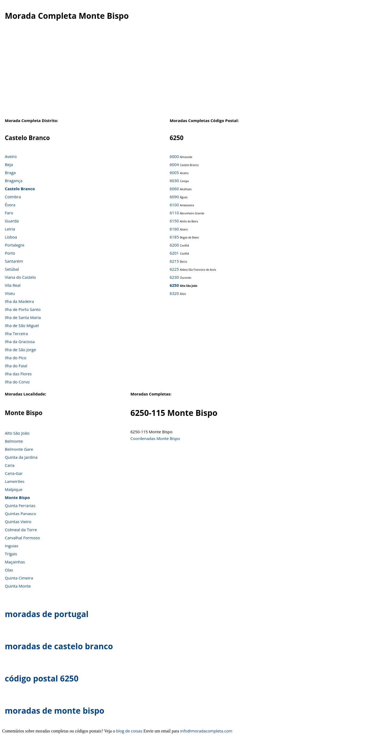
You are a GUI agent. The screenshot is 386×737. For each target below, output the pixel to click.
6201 (174, 253)
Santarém (14, 261)
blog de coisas (129, 731)
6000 (174, 156)
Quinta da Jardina (21, 457)
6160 (174, 229)
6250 (174, 285)
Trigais (11, 553)
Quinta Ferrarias (20, 505)
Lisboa (11, 237)
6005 (174, 172)
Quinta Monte (18, 586)
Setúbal (12, 269)
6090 (174, 196)
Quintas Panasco (20, 513)
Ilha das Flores (18, 373)
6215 (174, 261)
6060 (174, 188)
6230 (174, 277)
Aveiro (11, 156)
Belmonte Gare (19, 449)
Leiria (10, 229)
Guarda (12, 220)
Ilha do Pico (16, 357)
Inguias (11, 545)
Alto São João (17, 433)
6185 (174, 237)
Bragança (13, 180)
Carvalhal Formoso (22, 537)
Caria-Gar (14, 473)
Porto (10, 253)
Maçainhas (15, 561)
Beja (9, 164)
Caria (9, 465)
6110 (174, 212)
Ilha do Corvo (17, 381)
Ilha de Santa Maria (23, 317)
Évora (10, 204)
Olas (9, 570)
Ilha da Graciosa (20, 341)
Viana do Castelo (20, 277)
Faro (9, 212)
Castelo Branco (20, 188)
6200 (174, 245)
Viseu (10, 293)
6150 (174, 220)
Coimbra (13, 196)
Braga (10, 172)
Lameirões (14, 481)
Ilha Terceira (16, 333)
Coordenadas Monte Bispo (155, 438)
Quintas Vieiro (18, 521)
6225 (174, 269)
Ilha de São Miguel (22, 325)
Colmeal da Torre (21, 529)
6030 (174, 180)
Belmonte (14, 441)
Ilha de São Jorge (20, 349)
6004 (174, 164)
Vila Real (13, 285)
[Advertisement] (189, 72)
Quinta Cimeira (19, 578)
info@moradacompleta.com (206, 731)
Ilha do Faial (16, 365)
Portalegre (14, 245)
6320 (174, 293)
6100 (174, 204)
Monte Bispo (17, 497)
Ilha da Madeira (19, 301)
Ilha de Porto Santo (22, 309)
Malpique (13, 489)
